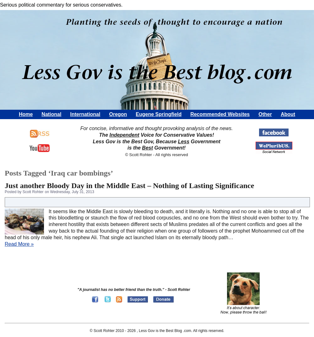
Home (26, 114)
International (85, 114)
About (288, 114)
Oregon (118, 114)
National (51, 114)
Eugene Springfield (158, 114)
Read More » (19, 244)
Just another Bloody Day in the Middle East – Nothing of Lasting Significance (129, 186)
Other (265, 114)
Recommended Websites (220, 114)
